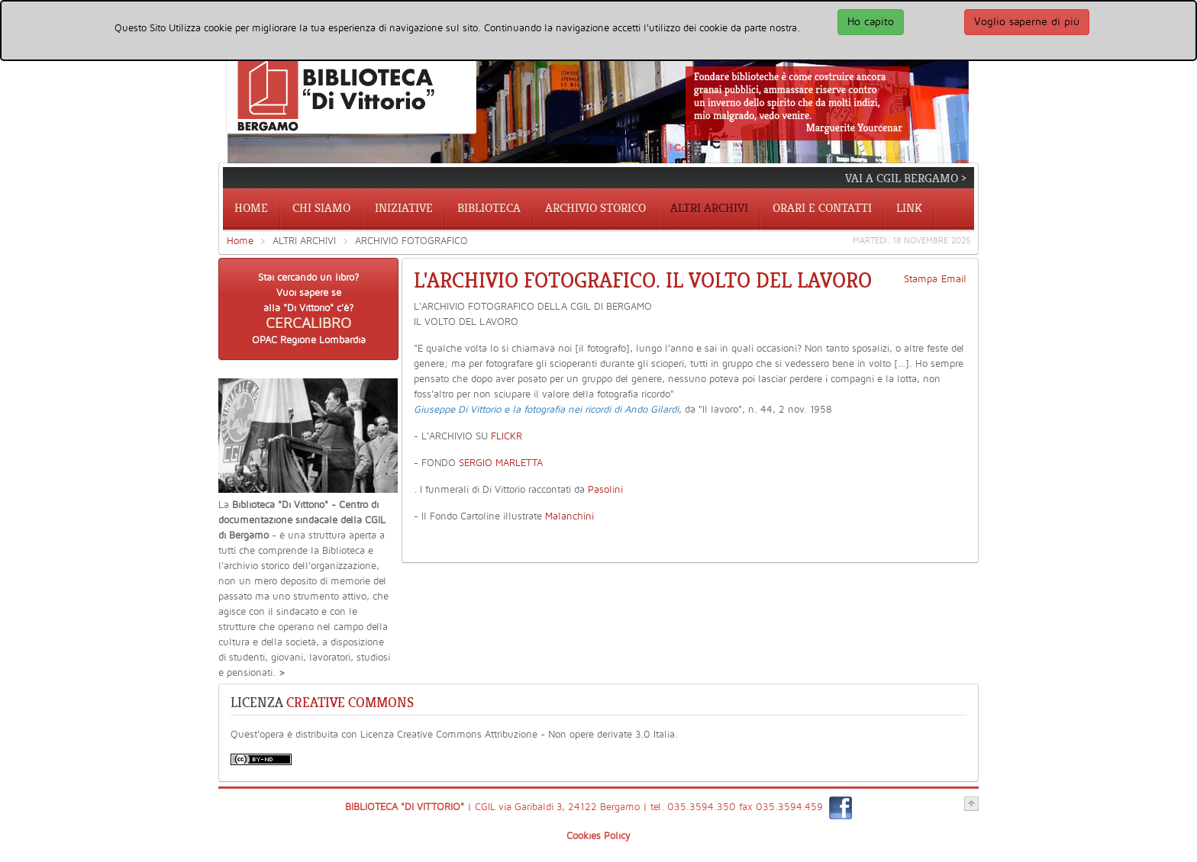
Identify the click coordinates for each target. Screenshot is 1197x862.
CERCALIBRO (308, 323)
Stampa (920, 279)
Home (240, 241)
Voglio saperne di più (1026, 21)
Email (953, 279)
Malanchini (569, 516)
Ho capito (870, 21)
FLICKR (506, 436)
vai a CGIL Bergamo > (905, 178)
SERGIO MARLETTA (501, 463)
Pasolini (605, 489)
